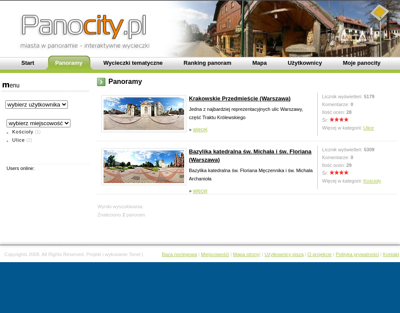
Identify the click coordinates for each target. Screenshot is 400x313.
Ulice (18, 140)
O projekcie (320, 254)
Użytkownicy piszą (284, 254)
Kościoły (23, 131)
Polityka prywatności (357, 254)
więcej (200, 130)
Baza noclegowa (179, 254)
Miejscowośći (215, 254)
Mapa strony (246, 254)
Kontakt (391, 254)
